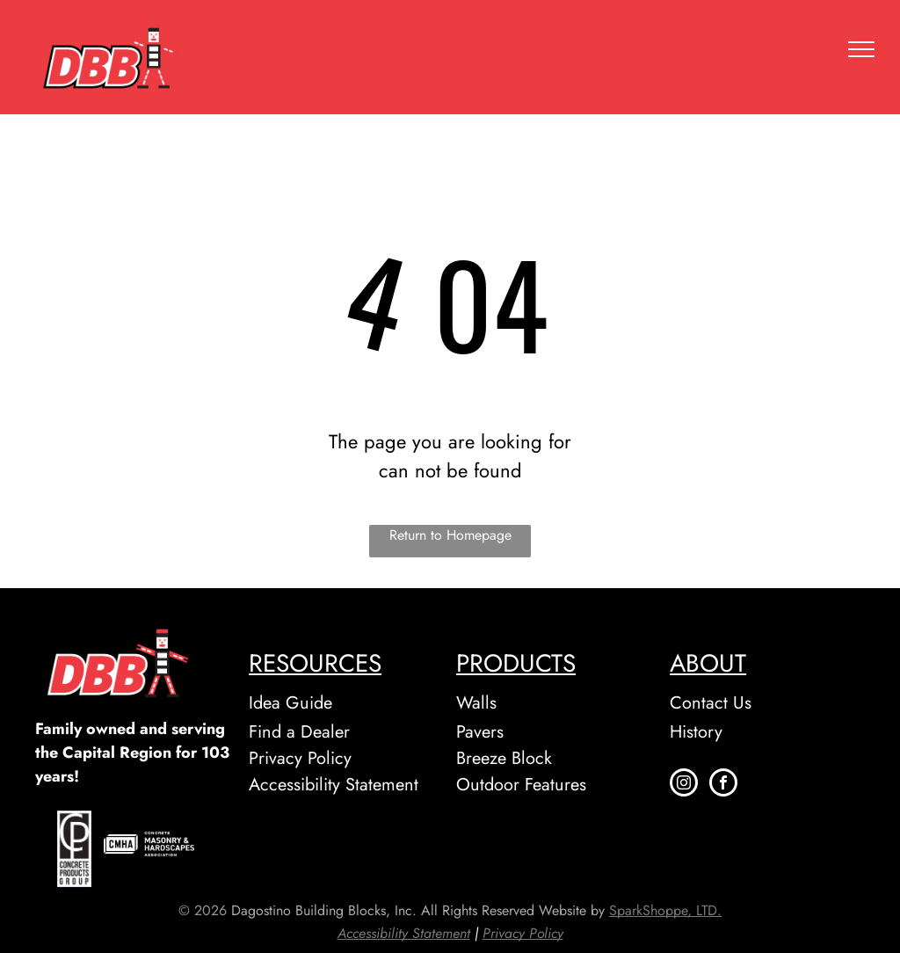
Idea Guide (290, 703)
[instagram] (684, 784)
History (696, 732)
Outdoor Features (521, 784)
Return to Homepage (450, 535)
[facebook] (723, 784)
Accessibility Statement (333, 784)
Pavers (480, 732)
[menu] (861, 49)
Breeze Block (504, 758)
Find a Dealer (299, 732)
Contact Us (710, 703)
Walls (476, 703)
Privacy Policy (300, 758)
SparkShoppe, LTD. (665, 910)
